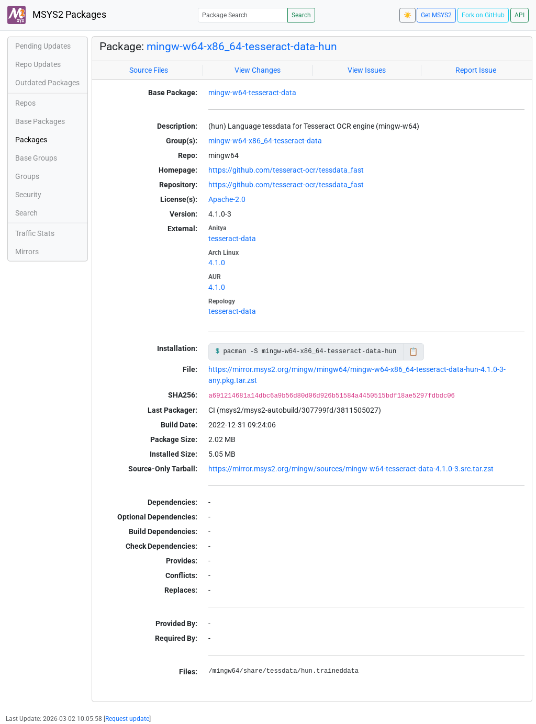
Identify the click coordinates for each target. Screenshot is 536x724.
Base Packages (40, 121)
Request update (127, 718)
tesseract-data (232, 238)
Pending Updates (43, 46)
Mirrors (27, 251)
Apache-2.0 (226, 199)
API (519, 15)
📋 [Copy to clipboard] (413, 351)
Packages (31, 139)
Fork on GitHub (483, 15)
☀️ (407, 15)
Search (301, 15)
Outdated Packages (47, 82)
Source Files (148, 70)
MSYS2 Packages (56, 15)
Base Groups (36, 158)
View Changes (257, 70)
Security (28, 194)
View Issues (367, 70)
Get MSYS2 (436, 15)
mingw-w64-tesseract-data (252, 92)
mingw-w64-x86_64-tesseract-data (265, 141)
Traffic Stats (34, 233)
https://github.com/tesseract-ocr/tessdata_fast (286, 170)
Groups (27, 176)
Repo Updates (38, 64)
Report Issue (475, 70)
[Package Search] (243, 15)
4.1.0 (216, 262)
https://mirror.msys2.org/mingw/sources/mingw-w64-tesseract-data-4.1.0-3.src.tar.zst (351, 469)
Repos (25, 103)
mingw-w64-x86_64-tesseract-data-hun (242, 46)
